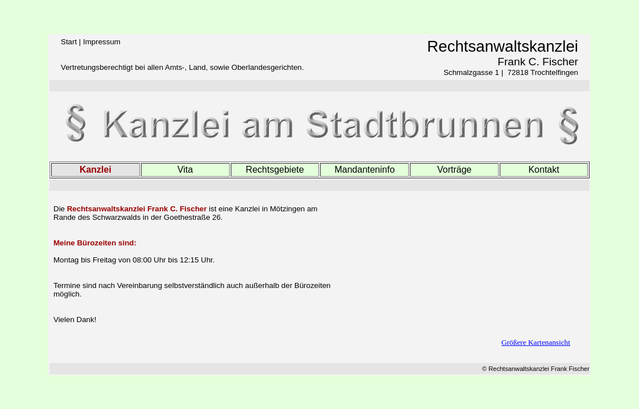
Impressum (102, 41)
